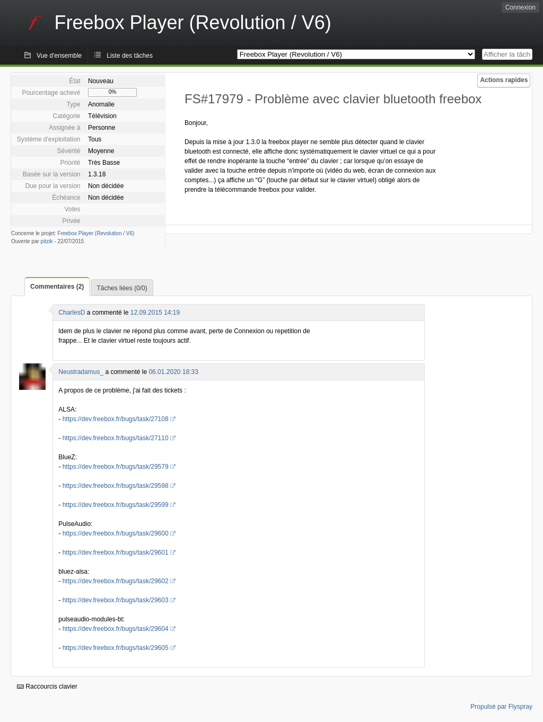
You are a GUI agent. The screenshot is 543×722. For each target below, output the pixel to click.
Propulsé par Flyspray (501, 706)
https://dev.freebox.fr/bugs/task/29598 (116, 485)
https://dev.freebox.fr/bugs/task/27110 (116, 438)
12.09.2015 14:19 (155, 312)
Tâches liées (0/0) (122, 288)
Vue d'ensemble (59, 55)
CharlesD (71, 312)
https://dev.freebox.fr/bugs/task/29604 (116, 628)
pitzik (47, 241)
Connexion (520, 7)
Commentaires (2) (57, 286)
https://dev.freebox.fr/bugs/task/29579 (116, 466)
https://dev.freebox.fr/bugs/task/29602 (116, 581)
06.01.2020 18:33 (173, 372)
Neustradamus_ (80, 372)
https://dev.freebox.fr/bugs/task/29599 (116, 505)
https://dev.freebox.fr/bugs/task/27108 (116, 419)
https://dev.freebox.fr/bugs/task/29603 (116, 600)
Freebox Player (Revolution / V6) (95, 233)
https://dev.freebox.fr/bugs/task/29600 (116, 533)
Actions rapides (504, 80)
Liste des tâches (130, 55)
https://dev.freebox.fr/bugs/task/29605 (116, 648)
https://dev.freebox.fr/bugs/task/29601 (116, 552)
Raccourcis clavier (47, 686)
